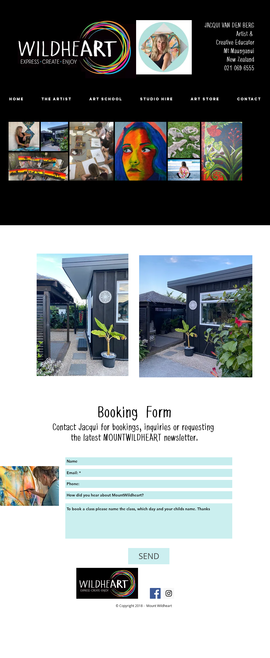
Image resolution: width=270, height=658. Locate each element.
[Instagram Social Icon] (168, 593)
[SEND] (148, 556)
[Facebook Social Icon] (155, 593)
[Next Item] (232, 151)
